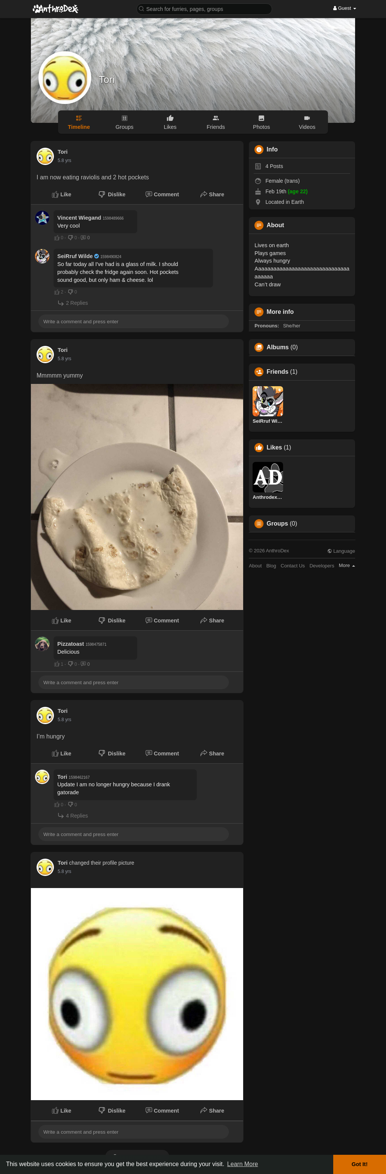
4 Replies (72, 815)
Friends (277, 372)
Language (341, 551)
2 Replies (72, 303)
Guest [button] (344, 8)
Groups (277, 524)
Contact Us (293, 565)
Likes (274, 448)
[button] (204, 8)
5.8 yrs (64, 160)
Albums (278, 347)
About (255, 565)
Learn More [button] (242, 1164)
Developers (321, 565)
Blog (271, 565)
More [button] (347, 565)
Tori (107, 79)
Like (61, 194)
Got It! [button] (360, 1164)
